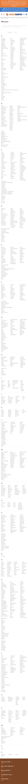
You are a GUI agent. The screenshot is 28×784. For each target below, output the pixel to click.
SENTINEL (12, 595)
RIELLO (8, 573)
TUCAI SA (3, 690)
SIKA (21, 585)
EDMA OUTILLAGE (13, 248)
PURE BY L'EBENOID (5, 546)
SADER (2, 583)
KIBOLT (2, 415)
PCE (2, 523)
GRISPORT (3, 339)
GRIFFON (21, 333)
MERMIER (12, 460)
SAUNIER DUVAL (4, 605)
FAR (2, 292)
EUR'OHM (3, 267)
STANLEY (3, 632)
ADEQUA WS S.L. (4, 73)
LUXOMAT (3, 441)
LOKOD (21, 432)
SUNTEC (2, 643)
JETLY (9, 396)
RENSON (9, 567)
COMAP (21, 172)
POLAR (11, 532)
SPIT (2, 624)
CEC (2, 178)
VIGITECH (10, 714)
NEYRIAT (9, 491)
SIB (10, 614)
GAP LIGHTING (4, 324)
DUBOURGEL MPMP (5, 232)
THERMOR (12, 671)
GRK (2, 341)
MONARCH (22, 460)
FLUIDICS (21, 292)
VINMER (9, 719)
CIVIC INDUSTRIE (23, 153)
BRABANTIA (3, 133)
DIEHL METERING (13, 221)
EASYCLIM (3, 249)
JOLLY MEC (10, 399)
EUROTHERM (3, 275)
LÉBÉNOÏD (3, 434)
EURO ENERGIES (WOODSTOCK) (7, 268)
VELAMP (2, 718)
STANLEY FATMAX (4, 634)
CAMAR (2, 158)
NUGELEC (24, 493)
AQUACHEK (22, 58)
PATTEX (2, 520)
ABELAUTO (3, 53)
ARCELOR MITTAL (23, 65)
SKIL (21, 595)
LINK (11, 433)
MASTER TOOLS (4, 464)
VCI (1, 716)
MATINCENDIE (4, 465)
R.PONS (2, 563)
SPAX (2, 623)
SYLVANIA (3, 650)
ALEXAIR (12, 62)
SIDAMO (11, 617)
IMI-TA (9, 383)
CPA (2, 195)
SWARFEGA (3, 647)
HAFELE (2, 359)
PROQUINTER (3, 540)
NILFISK (16, 485)
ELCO (11, 256)
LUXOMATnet (3, 443)
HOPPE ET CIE (4, 368)
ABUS (2, 54)
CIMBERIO (12, 176)
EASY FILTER (3, 248)
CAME (2, 159)
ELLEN (21, 247)
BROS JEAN (3, 140)
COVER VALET (4, 188)
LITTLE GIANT (22, 424)
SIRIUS (21, 593)
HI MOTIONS (22, 359)
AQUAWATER (22, 63)
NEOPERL (3, 491)
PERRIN (2, 528)
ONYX (8, 504)
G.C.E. (2, 319)
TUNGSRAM (3, 691)
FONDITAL (22, 298)
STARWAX (3, 638)
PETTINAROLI (3, 530)
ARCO (21, 67)
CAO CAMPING (4, 162)
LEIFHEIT (12, 429)
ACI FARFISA (3, 59)
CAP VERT (3, 163)
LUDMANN (3, 437)
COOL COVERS (23, 180)
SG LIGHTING (12, 609)
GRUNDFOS (3, 346)
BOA (18, 112)
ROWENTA (24, 565)
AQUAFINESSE (23, 59)
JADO (2, 399)
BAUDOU (3, 119)
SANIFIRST (3, 592)
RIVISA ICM (16, 567)
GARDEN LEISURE (4, 325)
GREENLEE (22, 331)
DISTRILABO (12, 225)
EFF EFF (12, 249)
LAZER (2, 427)
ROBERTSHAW (17, 569)
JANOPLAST (3, 400)
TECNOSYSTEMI (4, 677)
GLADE (11, 333)
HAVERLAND (12, 357)
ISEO (22, 381)
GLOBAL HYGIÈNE (23, 319)
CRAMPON (3, 196)
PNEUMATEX (12, 531)
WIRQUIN (21, 734)
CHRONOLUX (13, 169)
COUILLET (3, 186)
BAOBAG (2, 111)
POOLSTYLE (22, 520)
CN (20, 163)
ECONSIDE (3, 262)
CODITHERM (22, 166)
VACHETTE (3, 710)
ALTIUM (11, 68)
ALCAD (11, 59)
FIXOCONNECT (23, 284)
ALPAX (11, 67)
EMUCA (21, 254)
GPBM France (22, 325)
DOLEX (21, 209)
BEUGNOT (12, 118)
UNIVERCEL (10, 700)
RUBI (23, 572)
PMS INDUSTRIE (13, 530)
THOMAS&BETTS (23, 657)
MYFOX (2, 478)
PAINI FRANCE (4, 516)
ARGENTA (22, 69)
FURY (2, 313)
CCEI (2, 173)
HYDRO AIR (3, 373)
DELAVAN (3, 221)
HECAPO (11, 359)
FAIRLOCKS (3, 289)
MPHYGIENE (3, 470)
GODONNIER (22, 322)
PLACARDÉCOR (13, 516)
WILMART (21, 731)
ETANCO (2, 266)
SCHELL (2, 613)
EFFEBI (11, 251)
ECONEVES (3, 261)
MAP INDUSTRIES (4, 460)
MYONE (2, 479)
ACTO (2, 71)
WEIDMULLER (22, 729)
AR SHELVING (22, 64)
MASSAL (2, 463)
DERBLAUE (12, 211)
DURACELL (3, 236)
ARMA (2, 78)
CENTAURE (12, 156)
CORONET (3, 183)
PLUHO (11, 526)
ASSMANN (3, 83)
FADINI (2, 286)
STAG (2, 631)
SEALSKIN (12, 586)
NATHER (2, 485)
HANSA (2, 364)
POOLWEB (22, 521)
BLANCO (19, 105)
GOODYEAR (22, 324)
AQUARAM (22, 62)
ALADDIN (12, 53)
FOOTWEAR (3, 301)
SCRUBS (12, 583)
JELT (2, 404)
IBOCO (2, 380)
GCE (2, 328)
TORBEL (2, 680)
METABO (12, 462)
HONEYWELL (22, 363)
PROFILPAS (3, 534)
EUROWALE (3, 276)
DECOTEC (3, 218)
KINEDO (9, 410)
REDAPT (2, 574)
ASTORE (2, 86)
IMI (8, 381)
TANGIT (2, 661)
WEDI (11, 735)
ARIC (2, 74)
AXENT (2, 98)
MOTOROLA (22, 467)
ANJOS (21, 47)
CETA (11, 159)
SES (11, 602)
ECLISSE (3, 258)
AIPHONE (12, 50)
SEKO (11, 593)
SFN (11, 608)
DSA (21, 226)
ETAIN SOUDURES (4, 264)
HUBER (2, 370)
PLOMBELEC (12, 525)
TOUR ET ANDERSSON (5, 685)
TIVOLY (21, 668)
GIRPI (11, 331)
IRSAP (22, 380)
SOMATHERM (23, 613)
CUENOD (3, 201)
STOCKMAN (3, 641)
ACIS (2, 60)
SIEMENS (22, 583)
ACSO (2, 65)
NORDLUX (17, 493)
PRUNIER (3, 542)
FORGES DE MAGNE (5, 303)
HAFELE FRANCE (4, 360)
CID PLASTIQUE (13, 173)
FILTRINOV (12, 288)
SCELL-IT (3, 612)
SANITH (2, 595)
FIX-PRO (12, 298)
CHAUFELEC (12, 166)
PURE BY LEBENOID (5, 547)
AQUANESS (22, 60)
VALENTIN (3, 713)
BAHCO (2, 105)
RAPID (2, 571)
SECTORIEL (12, 589)
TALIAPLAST (3, 659)
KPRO (16, 410)
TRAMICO (3, 686)
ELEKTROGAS (13, 263)
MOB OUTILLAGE (23, 458)
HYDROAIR (3, 374)
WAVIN (11, 732)
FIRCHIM (12, 292)
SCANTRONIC (3, 608)
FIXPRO (21, 287)
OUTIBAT (19, 502)
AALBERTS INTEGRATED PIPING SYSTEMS (4, 47)
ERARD (21, 259)
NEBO (2, 486)
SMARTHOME (23, 599)
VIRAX (17, 710)
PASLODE (3, 518)
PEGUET (2, 526)
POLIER (21, 516)
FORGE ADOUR (4, 302)
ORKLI (14, 502)
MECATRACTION (13, 455)
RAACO (2, 564)
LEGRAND (12, 427)
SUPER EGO (3, 646)
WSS (2, 740)
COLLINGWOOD (23, 167)
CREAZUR (3, 197)
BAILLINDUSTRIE (4, 107)
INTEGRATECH (15, 381)
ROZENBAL (24, 569)
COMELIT (21, 173)
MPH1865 (3, 469)
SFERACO (12, 607)
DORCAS (21, 216)
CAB (2, 152)
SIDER (21, 581)
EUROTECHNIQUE (4, 273)
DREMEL (21, 225)
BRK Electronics (4, 138)
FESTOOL (12, 284)
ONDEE (8, 502)
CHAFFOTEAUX (13, 162)
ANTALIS (21, 52)
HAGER (2, 362)
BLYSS (19, 111)
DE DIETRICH (3, 213)
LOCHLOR (22, 428)
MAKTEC (2, 455)
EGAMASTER (12, 252)
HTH (2, 369)
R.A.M (2, 562)
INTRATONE (15, 383)
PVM (2, 550)
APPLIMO (21, 55)
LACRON (2, 424)
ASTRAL (2, 87)
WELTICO (21, 730)
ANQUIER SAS (22, 50)
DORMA (21, 217)
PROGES (2, 537)
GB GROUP (3, 327)
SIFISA (21, 584)
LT (20, 433)
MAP (2, 459)
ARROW (2, 81)
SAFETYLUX (3, 584)
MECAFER (12, 454)
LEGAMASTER (13, 426)
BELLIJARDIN (3, 126)
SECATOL (12, 588)
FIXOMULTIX (22, 286)
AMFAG (21, 45)
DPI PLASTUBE (22, 220)
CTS (2, 200)
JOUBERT (10, 402)
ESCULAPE (22, 262)
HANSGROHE (3, 365)
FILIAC (11, 287)
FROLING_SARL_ (4, 312)
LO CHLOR (22, 426)
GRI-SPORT (22, 332)
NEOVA (2, 494)
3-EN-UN (10, 32)
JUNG (16, 402)
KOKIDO (9, 416)
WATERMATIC (3, 731)
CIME (11, 177)
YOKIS (2, 748)
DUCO (2, 233)
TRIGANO (3, 687)
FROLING (3, 311)
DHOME (12, 217)
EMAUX (21, 252)
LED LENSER (12, 423)
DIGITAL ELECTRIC (13, 222)
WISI (2, 739)
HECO (11, 360)
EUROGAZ (3, 271)
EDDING (12, 247)
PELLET (2, 527)
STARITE (2, 637)
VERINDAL (10, 713)
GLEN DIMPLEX (13, 334)
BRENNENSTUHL (4, 136)
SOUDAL (2, 621)
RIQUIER (15, 562)
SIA (10, 612)
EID (11, 254)
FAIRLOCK (3, 288)
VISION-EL (18, 714)
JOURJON (17, 396)
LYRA (2, 446)
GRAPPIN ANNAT (23, 328)
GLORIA (21, 320)
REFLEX (2, 576)
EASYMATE (3, 253)
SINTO (21, 589)
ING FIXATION (15, 380)
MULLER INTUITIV (4, 476)
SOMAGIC (22, 612)
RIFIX (8, 574)
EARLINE (2, 247)
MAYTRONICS (13, 453)
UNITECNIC (10, 699)
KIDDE (2, 416)
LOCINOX (22, 429)
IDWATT (2, 388)
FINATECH (12, 289)
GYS (2, 351)
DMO (21, 208)
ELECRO (12, 257)
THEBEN (12, 667)
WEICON (21, 727)
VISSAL (17, 716)
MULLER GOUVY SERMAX (6, 474)
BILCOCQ (11, 121)
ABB (2, 50)
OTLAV (14, 506)
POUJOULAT (22, 523)
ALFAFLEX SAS (13, 63)
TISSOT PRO (22, 666)
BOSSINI (19, 121)
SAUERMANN (3, 602)
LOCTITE (21, 431)
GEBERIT (2, 331)
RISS (15, 565)
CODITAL (21, 164)
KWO (23, 412)
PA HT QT (3, 515)
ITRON (22, 386)
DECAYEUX (3, 217)
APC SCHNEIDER (23, 53)
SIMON (21, 588)
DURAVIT (3, 237)
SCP (11, 581)
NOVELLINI (24, 489)
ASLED (2, 82)
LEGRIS (11, 428)
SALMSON (3, 590)
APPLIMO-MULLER (23, 57)
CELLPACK (12, 153)
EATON (2, 254)
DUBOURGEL (3, 231)
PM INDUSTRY (13, 527)
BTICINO (2, 142)
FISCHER (12, 296)
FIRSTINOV (12, 294)
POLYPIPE (21, 518)
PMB (11, 528)
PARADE (2, 517)
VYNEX (23, 715)
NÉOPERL (3, 493)
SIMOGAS (22, 586)
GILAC (11, 327)
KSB (16, 416)
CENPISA (12, 154)
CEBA (2, 177)
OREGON (9, 505)
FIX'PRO (11, 297)
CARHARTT (3, 167)
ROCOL (15, 572)
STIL (2, 639)
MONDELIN (22, 462)
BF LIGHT (11, 119)
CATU (2, 169)
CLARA (21, 157)
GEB (2, 329)
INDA (9, 386)
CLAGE (21, 156)
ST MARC (3, 629)
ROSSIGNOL (24, 563)
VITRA (17, 719)
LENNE (11, 431)
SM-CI (21, 598)
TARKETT (3, 662)
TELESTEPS (12, 655)
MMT (21, 455)
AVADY (2, 93)
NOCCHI (16, 488)
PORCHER (22, 522)
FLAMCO (21, 288)
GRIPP (21, 334)
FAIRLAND (3, 287)
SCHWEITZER (3, 618)
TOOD (21, 672)
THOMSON (22, 658)
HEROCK (22, 357)
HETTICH (22, 358)
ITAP (21, 385)
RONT (23, 562)
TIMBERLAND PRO (23, 661)
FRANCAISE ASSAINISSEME (6, 307)
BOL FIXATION (20, 113)
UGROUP (3, 698)
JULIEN (16, 401)
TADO (2, 655)
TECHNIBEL (3, 666)
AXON (2, 100)
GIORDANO (12, 328)
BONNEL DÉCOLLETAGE (22, 116)
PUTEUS (2, 549)
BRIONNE (3, 137)
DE (1, 212)
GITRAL (11, 332)
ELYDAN (21, 251)
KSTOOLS (24, 411)
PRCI (21, 525)
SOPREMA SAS (23, 617)
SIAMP (11, 613)
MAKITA (2, 454)
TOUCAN (3, 682)
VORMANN (24, 713)
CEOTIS (12, 157)
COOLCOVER (3, 181)
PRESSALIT (22, 526)
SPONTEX (3, 626)
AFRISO (11, 44)
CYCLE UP (3, 202)
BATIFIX (2, 114)
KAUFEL (2, 412)
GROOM (2, 344)
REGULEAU (9, 563)
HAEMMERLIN (3, 357)
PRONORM (3, 539)
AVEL (2, 95)
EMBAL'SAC (22, 253)
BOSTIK (2, 131)
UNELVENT (3, 700)
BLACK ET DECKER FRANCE (11, 123)
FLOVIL (21, 291)
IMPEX (9, 385)
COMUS (21, 176)
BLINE (19, 108)
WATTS (11, 729)
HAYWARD (12, 358)
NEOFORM (3, 488)
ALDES (11, 60)
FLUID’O (21, 296)
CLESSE (21, 159)
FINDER (11, 291)
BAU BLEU (3, 118)
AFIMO (11, 43)
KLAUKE (9, 413)
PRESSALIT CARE (23, 527)
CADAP (2, 153)
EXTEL (2, 278)
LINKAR (21, 422)
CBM (2, 172)
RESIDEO (9, 568)
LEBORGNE (12, 422)
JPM (16, 397)
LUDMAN (3, 436)
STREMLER (3, 642)
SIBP (11, 616)
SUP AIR (2, 645)
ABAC (2, 49)
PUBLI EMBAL (3, 544)
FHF (11, 286)
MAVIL (11, 452)
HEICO (11, 362)
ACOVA (2, 64)
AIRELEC (12, 52)
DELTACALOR (3, 225)
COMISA (21, 174)
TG (10, 666)
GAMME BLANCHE (4, 323)
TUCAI (2, 688)
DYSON (2, 241)
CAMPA (2, 161)
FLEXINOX (22, 289)
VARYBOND (3, 715)
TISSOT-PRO (22, 667)
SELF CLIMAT (12, 594)
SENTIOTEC (12, 599)
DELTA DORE (3, 222)
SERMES (12, 600)
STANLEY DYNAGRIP (5, 633)
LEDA (11, 424)
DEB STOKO (3, 216)
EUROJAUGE (3, 272)
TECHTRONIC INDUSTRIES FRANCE (3, 675)
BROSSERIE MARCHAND (6, 141)
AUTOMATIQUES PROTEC (6, 92)
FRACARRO (3, 306)
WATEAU (3, 729)
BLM (18, 109)
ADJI (11, 38)
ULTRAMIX (3, 699)
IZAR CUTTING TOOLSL (22, 389)
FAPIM (2, 291)
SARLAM (2, 598)
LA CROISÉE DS (4, 422)
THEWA (11, 672)
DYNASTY (3, 240)
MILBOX (21, 453)
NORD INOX (17, 490)
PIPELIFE (12, 515)
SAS (2, 599)
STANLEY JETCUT (4, 636)
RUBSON (24, 573)
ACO (2, 62)
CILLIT (11, 174)
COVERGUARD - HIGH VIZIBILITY (7, 191)
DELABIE (2, 220)
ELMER (21, 249)
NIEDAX (9, 497)
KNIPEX (9, 415)
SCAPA (2, 609)
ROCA (15, 571)
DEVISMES (12, 216)
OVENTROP (20, 509)
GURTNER (3, 349)
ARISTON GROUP (4, 77)
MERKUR (12, 459)
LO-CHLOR (22, 427)
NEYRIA (9, 490)
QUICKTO (3, 556)
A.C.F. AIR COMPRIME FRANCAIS (3, 39)
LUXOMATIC (3, 442)
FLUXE (21, 297)
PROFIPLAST (3, 535)
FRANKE (2, 308)
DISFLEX (12, 223)
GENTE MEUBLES (13, 319)
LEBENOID (3, 433)
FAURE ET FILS (4, 296)
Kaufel (2, 413)
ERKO (21, 261)
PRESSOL (22, 528)
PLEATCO (12, 523)
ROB (15, 568)
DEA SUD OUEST (4, 214)
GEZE (11, 323)
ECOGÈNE (3, 259)
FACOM (2, 284)
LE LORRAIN (3, 428)
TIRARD (21, 662)
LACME (2, 423)
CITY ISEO (12, 178)
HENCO (11, 364)
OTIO (14, 505)
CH (11, 161)
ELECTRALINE (13, 262)
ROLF (15, 573)
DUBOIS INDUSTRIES (5, 228)
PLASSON (12, 520)
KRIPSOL (17, 413)
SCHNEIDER (3, 614)
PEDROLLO (3, 525)
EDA (2, 263)
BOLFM (19, 114)
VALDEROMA (3, 711)
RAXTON (2, 572)
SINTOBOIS (22, 590)
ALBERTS (12, 55)
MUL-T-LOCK (3, 473)
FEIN (2, 298)
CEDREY (12, 152)
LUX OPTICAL (3, 439)
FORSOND (3, 305)
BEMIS (11, 105)
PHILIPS (2, 531)
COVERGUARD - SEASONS (6, 192)
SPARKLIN (3, 622)
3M (15, 32)
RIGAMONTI (9, 576)
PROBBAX (22, 531)
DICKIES (12, 220)
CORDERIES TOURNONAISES (7, 182)
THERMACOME (13, 668)
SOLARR (21, 609)
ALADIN (11, 54)
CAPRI (2, 164)
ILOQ (9, 380)
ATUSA (2, 91)
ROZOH (23, 571)
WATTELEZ (12, 727)
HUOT (2, 372)
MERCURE (12, 458)
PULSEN (2, 545)
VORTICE (24, 714)
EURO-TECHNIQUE (5, 270)
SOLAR (21, 608)
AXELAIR (2, 97)
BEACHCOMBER (4, 124)
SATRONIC (3, 600)
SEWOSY (12, 604)
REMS (8, 565)
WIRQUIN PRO (4, 737)
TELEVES (12, 657)
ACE (2, 58)
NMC (16, 486)
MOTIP (21, 464)
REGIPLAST (9, 562)
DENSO (11, 209)
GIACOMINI (12, 325)
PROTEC (2, 541)
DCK (2, 211)
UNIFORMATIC (10, 698)
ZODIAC (16, 754)
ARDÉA (21, 68)
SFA (11, 605)
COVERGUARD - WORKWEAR (6, 193)
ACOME (2, 63)
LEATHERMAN (3, 432)
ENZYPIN (21, 258)
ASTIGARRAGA (4, 84)
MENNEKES (12, 457)
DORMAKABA (22, 218)
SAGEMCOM (3, 585)
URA (16, 702)
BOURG (2, 132)
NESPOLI (3, 495)
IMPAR (9, 384)
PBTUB (2, 522)
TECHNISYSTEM (4, 672)
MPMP (2, 472)
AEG (11, 39)
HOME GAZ (22, 362)
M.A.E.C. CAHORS (4, 452)
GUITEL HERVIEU (4, 347)
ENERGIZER (22, 256)
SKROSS (22, 597)
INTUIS (14, 384)
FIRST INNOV (13, 293)
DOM (21, 214)
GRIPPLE (2, 338)
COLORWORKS (23, 168)
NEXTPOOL (10, 489)
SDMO (11, 585)
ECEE (2, 257)
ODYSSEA (3, 502)
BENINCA (11, 113)
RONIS (15, 574)
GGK (11, 324)
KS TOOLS (17, 415)
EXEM (2, 277)
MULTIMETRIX (3, 477)
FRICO (2, 310)
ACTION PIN (3, 69)
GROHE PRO (3, 343)
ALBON (11, 58)
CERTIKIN (12, 158)
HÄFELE (2, 358)
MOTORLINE (22, 465)
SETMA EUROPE (13, 603)
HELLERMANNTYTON (14, 363)
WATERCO (3, 730)
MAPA (2, 462)
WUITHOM (3, 741)
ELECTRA (12, 261)
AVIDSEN (3, 96)
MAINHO (2, 453)
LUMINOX (3, 438)
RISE (15, 564)
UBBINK (2, 697)
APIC (21, 54)
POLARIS (21, 515)
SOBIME (21, 604)
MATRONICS (3, 467)
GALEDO (2, 322)
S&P (2, 581)
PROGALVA (3, 536)
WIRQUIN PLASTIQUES (5, 736)
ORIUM (8, 506)
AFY (11, 45)
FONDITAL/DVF (23, 299)
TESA (11, 659)
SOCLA (21, 605)
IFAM (2, 389)
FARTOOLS (3, 293)
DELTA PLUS (3, 223)
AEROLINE (12, 40)
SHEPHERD (12, 610)
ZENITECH (10, 754)
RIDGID (8, 572)
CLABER (21, 154)
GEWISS (12, 322)
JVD (23, 399)
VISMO (17, 715)
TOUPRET (3, 683)
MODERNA (22, 459)
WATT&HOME (4, 734)
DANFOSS (3, 208)
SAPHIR (2, 597)
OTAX (14, 504)
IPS (13, 385)
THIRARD (21, 655)
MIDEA (11, 467)
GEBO (2, 332)
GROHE (2, 342)
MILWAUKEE (22, 454)
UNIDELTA (10, 697)
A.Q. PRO (2, 41)
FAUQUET (3, 294)
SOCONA (22, 607)
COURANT (3, 187)
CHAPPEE (12, 163)
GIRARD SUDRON (13, 329)
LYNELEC (3, 444)
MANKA (2, 457)
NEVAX (9, 485)
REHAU (8, 564)
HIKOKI (21, 360)
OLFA (2, 504)
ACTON (2, 72)
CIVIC (21, 152)
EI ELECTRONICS (13, 253)
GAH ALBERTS (4, 320)
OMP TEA (3, 506)
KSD (23, 410)
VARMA (2, 714)
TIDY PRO (21, 659)
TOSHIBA (3, 681)
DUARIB (21, 227)
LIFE (11, 432)
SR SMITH (3, 627)
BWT (2, 143)
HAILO (2, 363)
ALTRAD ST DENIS (23, 38)
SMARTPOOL (22, 600)
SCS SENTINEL (13, 584)
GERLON (12, 320)
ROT (23, 564)
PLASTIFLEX (12, 522)
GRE (20, 329)
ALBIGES (12, 57)
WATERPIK (3, 732)
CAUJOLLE (3, 171)
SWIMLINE (3, 648)
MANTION (3, 458)
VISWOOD (18, 718)
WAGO (2, 727)
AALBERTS (3, 43)
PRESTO (21, 530)
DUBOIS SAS (3, 230)
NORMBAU (17, 494)
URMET (23, 697)
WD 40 (11, 734)
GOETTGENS (22, 323)
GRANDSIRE (22, 327)
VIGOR (9, 715)
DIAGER (11, 218)
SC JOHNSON (4, 607)
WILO (21, 732)
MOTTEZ (2, 468)
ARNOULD (3, 79)
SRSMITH (3, 628)
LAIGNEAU (3, 426)
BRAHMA (3, 135)
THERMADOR (13, 669)
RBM (2, 573)
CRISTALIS (3, 198)
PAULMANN (3, 521)
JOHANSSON (10, 397)
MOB (21, 457)
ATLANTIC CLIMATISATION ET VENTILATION (9, 89)
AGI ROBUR (12, 49)
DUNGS (2, 235)
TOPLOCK (3, 678)
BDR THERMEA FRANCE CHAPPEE (4, 122)
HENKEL (11, 365)
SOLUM (21, 610)
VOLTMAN (24, 710)
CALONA (2, 157)
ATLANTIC (3, 88)
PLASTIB (12, 521)
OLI (1, 505)
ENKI (21, 257)
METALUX (12, 463)
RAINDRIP (3, 568)
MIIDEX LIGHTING (23, 452)
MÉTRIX (12, 464)
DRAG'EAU (22, 223)
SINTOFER (22, 592)
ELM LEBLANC (22, 248)
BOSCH (19, 117)
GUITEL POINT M (4, 348)
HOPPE (21, 367)
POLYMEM (22, 517)
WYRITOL (3, 743)
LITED (21, 423)
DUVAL (2, 238)
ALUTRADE (22, 41)
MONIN (21, 463)
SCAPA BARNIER (4, 610)
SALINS (2, 589)
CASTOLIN (3, 168)
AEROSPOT (12, 41)
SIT (20, 594)
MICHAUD (12, 465)
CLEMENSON (22, 158)
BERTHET (11, 114)
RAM (2, 569)
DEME (11, 208)
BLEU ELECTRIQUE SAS (22, 107)
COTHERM (3, 185)
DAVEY (2, 209)
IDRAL (2, 386)
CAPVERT (3, 166)
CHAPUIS (12, 164)
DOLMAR (21, 211)
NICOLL (9, 495)
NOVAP (23, 488)
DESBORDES (13, 212)
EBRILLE (2, 256)
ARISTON (3, 76)
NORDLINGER (17, 491)
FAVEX (2, 297)
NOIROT (16, 489)
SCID (2, 619)
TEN (11, 658)
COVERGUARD (4, 190)
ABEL (2, 52)
